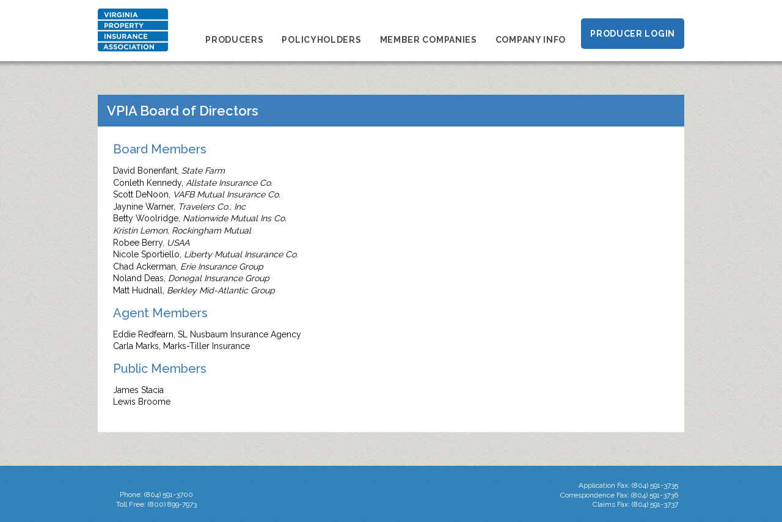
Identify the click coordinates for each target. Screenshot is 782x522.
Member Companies (428, 40)
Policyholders (321, 40)
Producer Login (632, 34)
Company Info (530, 40)
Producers (234, 40)
